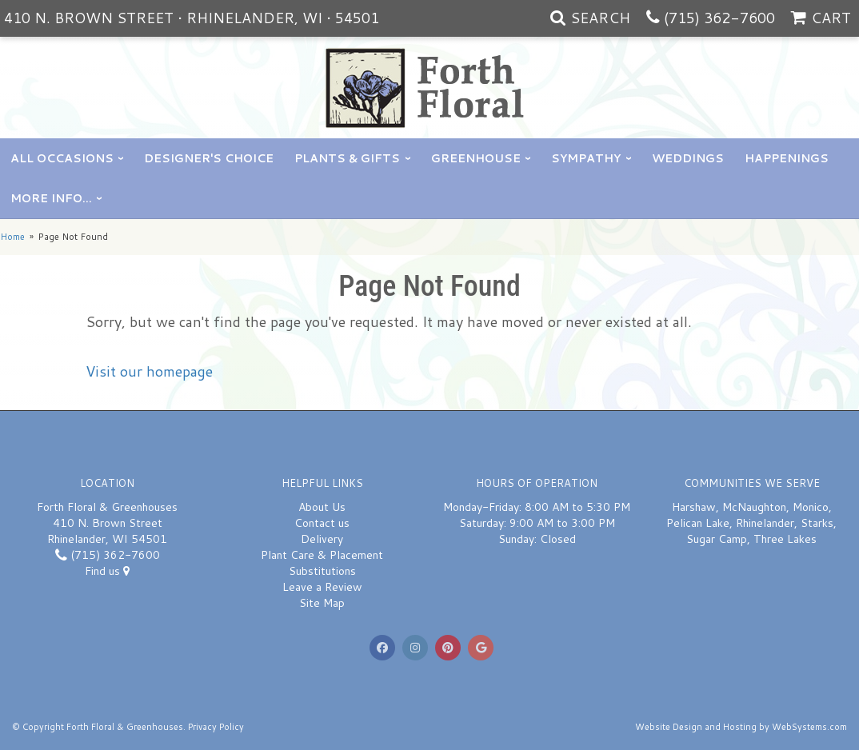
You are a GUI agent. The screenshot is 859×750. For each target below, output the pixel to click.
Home (12, 236)
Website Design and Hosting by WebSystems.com (741, 726)
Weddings (688, 158)
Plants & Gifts (347, 158)
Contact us (322, 523)
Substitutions (322, 571)
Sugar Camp (716, 539)
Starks (817, 523)
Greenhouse (476, 158)
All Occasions (62, 158)
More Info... (51, 198)
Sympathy (586, 158)
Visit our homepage (149, 371)
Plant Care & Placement (322, 555)
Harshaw (694, 507)
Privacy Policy (216, 726)
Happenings (787, 158)
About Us (322, 507)
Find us (107, 571)
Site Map (322, 603)
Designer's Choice (209, 158)
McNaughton (754, 507)
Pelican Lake (697, 523)
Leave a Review (322, 587)
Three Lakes (785, 539)
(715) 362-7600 (719, 17)
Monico (811, 507)
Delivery (322, 539)
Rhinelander (765, 523)
